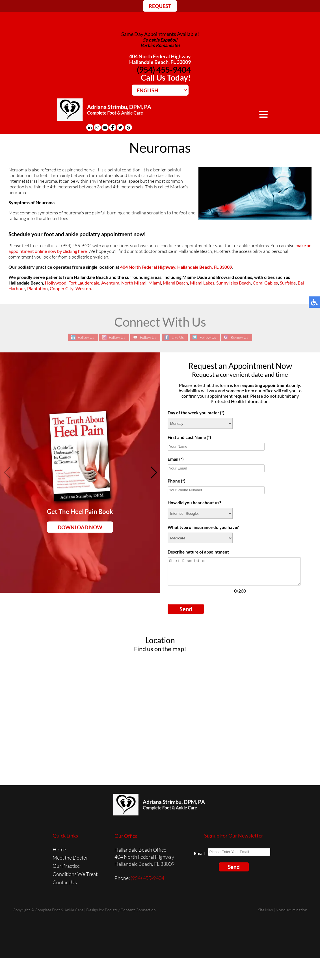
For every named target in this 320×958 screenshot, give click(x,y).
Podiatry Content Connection (130, 909)
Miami (154, 283)
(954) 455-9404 (164, 69)
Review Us (241, 337)
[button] (153, 472)
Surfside (288, 283)
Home (59, 849)
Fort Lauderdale (83, 283)
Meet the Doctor (70, 857)
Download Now (80, 526)
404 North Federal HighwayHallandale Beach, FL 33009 (160, 59)
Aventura (110, 283)
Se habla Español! (160, 39)
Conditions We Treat (75, 873)
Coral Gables (265, 283)
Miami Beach (175, 283)
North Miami (133, 283)
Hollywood (55, 283)
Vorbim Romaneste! (160, 45)
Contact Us (65, 882)
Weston (83, 288)
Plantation (37, 288)
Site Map (265, 909)
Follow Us (83, 337)
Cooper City (61, 288)
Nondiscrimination (291, 909)
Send (186, 608)
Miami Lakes (202, 283)
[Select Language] (160, 90)
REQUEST (160, 6)
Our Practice (66, 865)
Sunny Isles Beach (233, 283)
